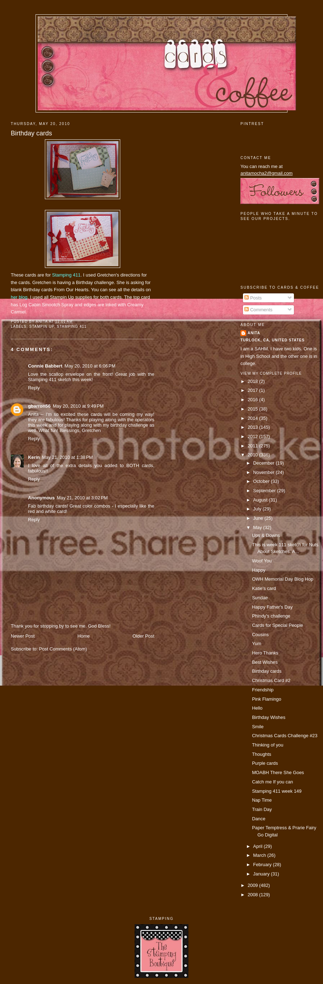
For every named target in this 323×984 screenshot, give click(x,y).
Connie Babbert (45, 366)
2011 (253, 445)
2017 (253, 390)
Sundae (260, 597)
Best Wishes (264, 662)
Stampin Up (41, 326)
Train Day (262, 809)
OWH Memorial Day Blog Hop (282, 579)
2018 (253, 381)
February (263, 864)
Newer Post (22, 636)
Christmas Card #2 (271, 680)
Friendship (262, 689)
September (265, 490)
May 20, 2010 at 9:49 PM (78, 406)
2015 (253, 409)
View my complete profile (271, 373)
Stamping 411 (66, 275)
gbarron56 (39, 406)
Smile (257, 726)
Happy (258, 570)
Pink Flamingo (266, 699)
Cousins (260, 634)
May (258, 527)
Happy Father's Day (272, 607)
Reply (34, 387)
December (264, 463)
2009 (253, 885)
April (258, 846)
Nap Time (262, 800)
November (264, 472)
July (257, 509)
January (262, 874)
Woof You (262, 560)
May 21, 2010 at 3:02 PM (82, 497)
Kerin (34, 457)
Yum (256, 643)
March (260, 855)
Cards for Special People (277, 625)
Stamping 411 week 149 (276, 791)
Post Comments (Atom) (63, 649)
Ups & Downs (266, 535)
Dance (258, 818)
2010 (253, 454)
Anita (254, 333)
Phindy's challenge (271, 616)
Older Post (143, 636)
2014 (253, 418)
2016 (253, 399)
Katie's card (264, 588)
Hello (257, 708)
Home (84, 636)
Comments (258, 309)
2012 (253, 436)
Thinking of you (267, 745)
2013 (253, 427)
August (261, 500)
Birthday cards (31, 133)
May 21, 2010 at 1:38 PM (67, 457)
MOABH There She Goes (278, 772)
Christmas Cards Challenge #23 (284, 735)
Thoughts (261, 754)
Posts (253, 298)
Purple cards (265, 763)
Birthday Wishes (268, 717)
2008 (253, 894)
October (262, 481)
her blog (19, 297)
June (258, 518)
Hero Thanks (265, 653)
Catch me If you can (272, 781)
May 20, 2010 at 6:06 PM (90, 366)
